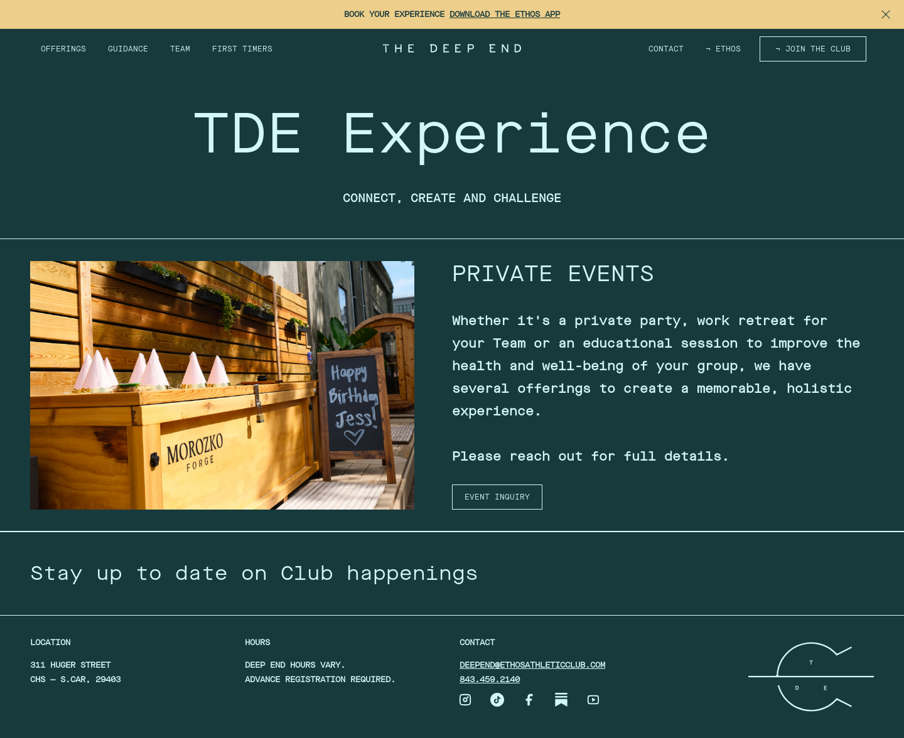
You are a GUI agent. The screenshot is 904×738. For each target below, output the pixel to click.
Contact (666, 49)
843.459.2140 (490, 679)
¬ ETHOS (723, 49)
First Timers (242, 49)
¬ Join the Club (813, 49)
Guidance (128, 49)
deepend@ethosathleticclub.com (532, 665)
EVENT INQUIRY (497, 497)
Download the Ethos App (504, 14)
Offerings (63, 49)
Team (180, 49)
